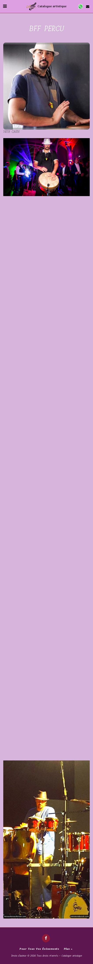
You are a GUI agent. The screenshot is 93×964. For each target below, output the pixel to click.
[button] (5, 6)
